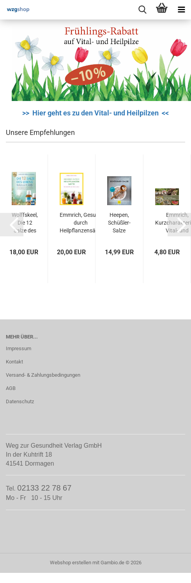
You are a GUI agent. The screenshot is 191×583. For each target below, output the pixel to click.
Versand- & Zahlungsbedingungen (43, 375)
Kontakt (14, 362)
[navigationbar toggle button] (181, 9)
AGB (11, 388)
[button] (11, 224)
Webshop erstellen (70, 562)
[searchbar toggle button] (142, 9)
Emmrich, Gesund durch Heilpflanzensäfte (81, 223)
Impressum (18, 348)
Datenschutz (20, 401)
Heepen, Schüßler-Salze (119, 223)
